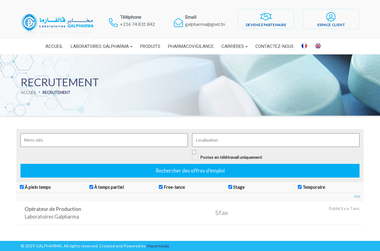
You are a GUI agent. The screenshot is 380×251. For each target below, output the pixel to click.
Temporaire (311, 187)
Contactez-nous (274, 46)
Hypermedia (158, 245)
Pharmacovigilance (191, 46)
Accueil (54, 46)
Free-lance (172, 187)
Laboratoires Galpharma (100, 46)
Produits (150, 46)
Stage (236, 187)
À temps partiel (106, 187)
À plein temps (35, 187)
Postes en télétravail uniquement (231, 157)
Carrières (232, 46)
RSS (357, 196)
